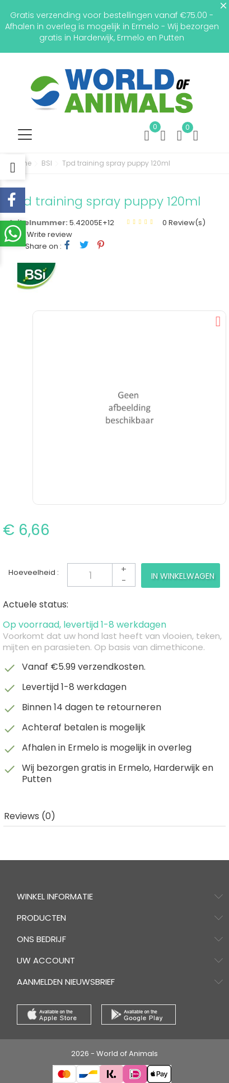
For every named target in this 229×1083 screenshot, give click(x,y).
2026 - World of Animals (114, 1053)
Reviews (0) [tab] (29, 816)
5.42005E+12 (91, 222)
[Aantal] (101, 575)
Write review (48, 234)
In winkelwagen (182, 576)
